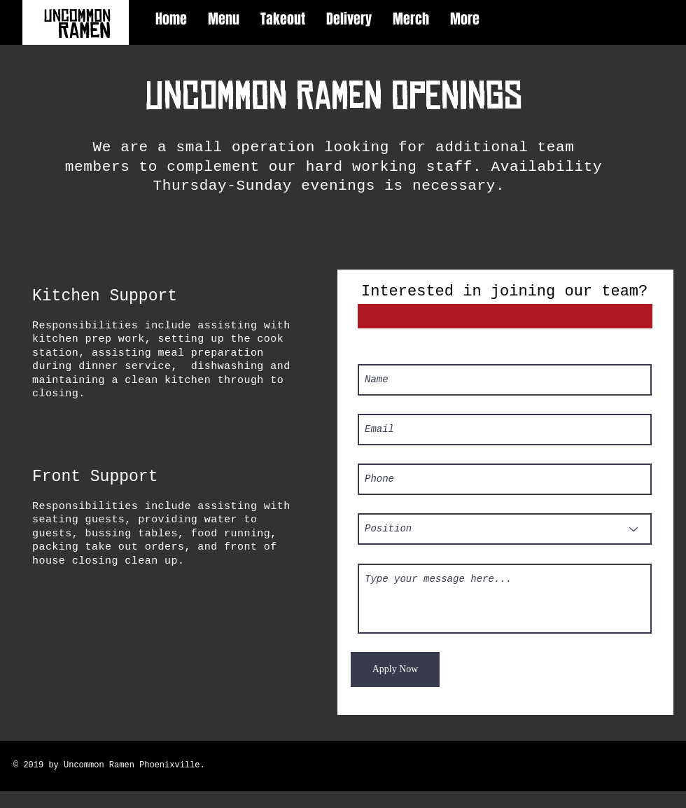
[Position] (505, 529)
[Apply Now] (395, 669)
